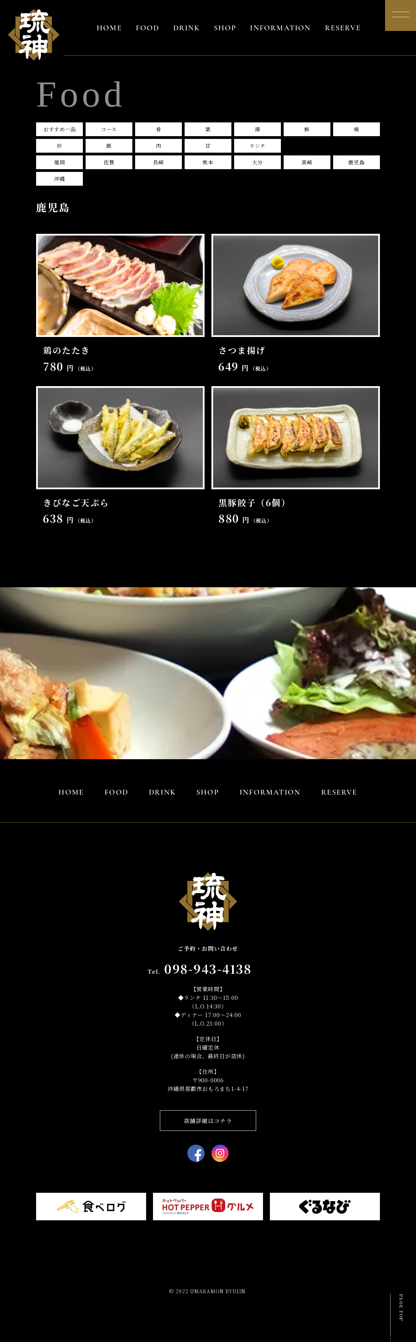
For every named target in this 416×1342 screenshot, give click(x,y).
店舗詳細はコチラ (208, 1121)
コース (109, 129)
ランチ (257, 145)
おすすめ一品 (59, 129)
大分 (257, 162)
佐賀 (108, 162)
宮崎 (307, 162)
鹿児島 (356, 162)
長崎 (158, 162)
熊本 (208, 162)
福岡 (59, 162)
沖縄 (59, 178)
